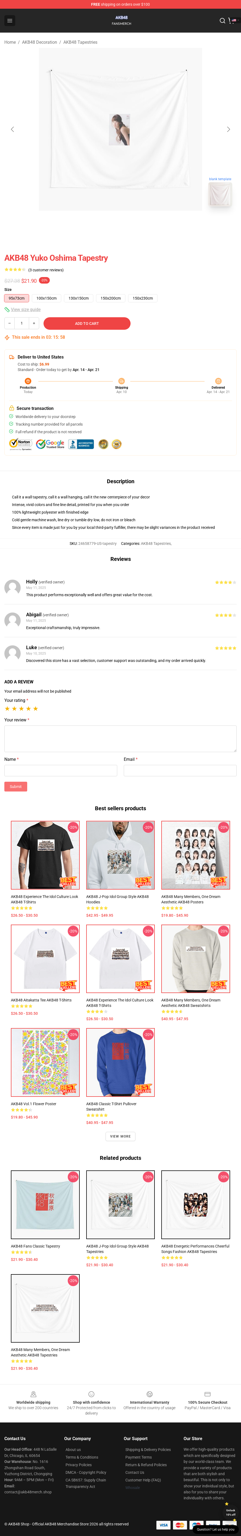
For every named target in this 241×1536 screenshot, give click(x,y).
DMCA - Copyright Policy (86, 1472)
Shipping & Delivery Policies (148, 1449)
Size (8, 289)
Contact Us (134, 1472)
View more (120, 1136)
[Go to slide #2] (135, 223)
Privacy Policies (79, 1465)
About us (73, 1449)
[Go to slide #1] (106, 223)
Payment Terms (138, 1457)
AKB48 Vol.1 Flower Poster (33, 1104)
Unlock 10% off (231, 1512)
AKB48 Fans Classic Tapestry (35, 1246)
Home (10, 42)
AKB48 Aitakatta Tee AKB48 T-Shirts (41, 1000)
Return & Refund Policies (146, 1465)
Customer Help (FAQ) (143, 1480)
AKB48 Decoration (39, 42)
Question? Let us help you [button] (215, 1529)
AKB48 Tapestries (80, 42)
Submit (16, 786)
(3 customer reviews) (46, 270)
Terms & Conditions (82, 1457)
